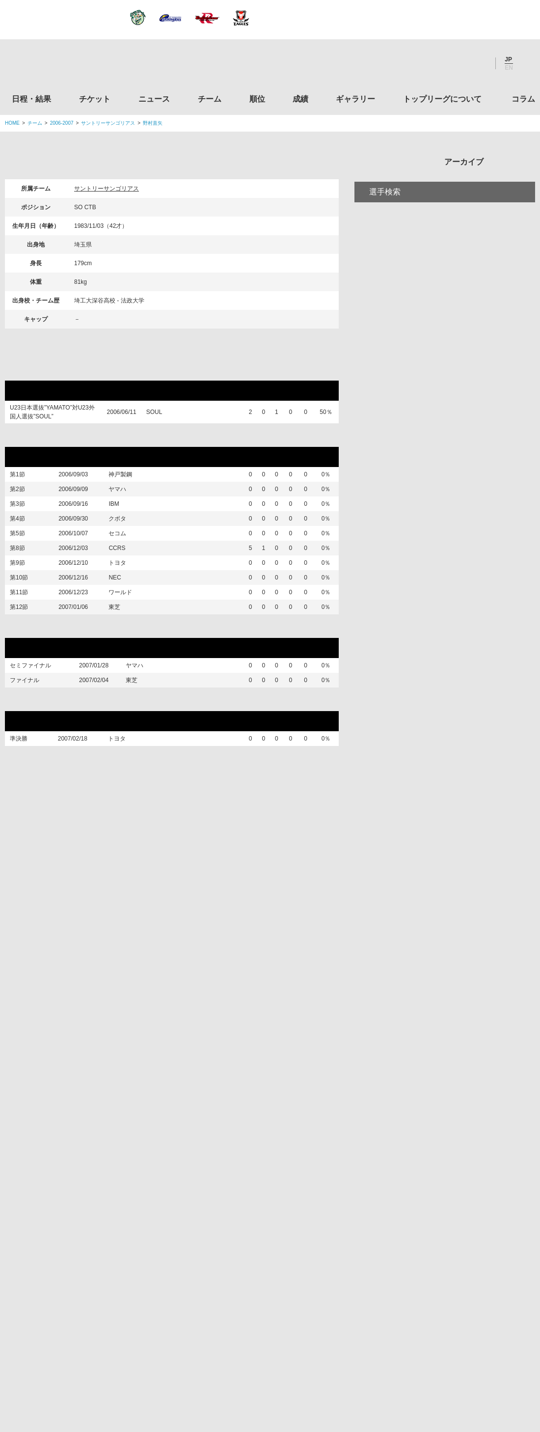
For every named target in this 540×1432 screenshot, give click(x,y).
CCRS (124, 580)
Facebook (451, 63)
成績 (300, 99)
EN (509, 67)
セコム (125, 559)
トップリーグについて (442, 99)
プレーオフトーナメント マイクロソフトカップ (108, 688)
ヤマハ (125, 497)
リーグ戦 (29, 437)
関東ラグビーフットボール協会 (453, 1056)
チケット (94, 99)
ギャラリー (355, 99)
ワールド (128, 642)
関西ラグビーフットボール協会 (453, 1093)
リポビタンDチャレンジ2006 (65, 371)
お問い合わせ (327, 1363)
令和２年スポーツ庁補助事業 (453, 1318)
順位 (257, 99)
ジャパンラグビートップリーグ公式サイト (58, 65)
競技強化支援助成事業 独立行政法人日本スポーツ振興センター (453, 1280)
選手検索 (385, 232)
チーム (209, 99)
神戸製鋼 (128, 476)
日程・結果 (31, 99)
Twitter (425, 63)
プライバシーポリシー (266, 1363)
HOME (12, 123)
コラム (523, 99)
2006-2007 (62, 123)
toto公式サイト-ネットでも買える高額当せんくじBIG (453, 1243)
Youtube (478, 63)
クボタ (125, 539)
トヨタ (125, 601)
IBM (121, 518)
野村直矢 (152, 123)
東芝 (122, 663)
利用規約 (211, 1363)
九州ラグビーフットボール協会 (453, 1131)
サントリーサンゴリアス (108, 123)
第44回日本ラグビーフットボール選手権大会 (99, 773)
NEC (122, 621)
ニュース (154, 99)
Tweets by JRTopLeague (279, 1006)
